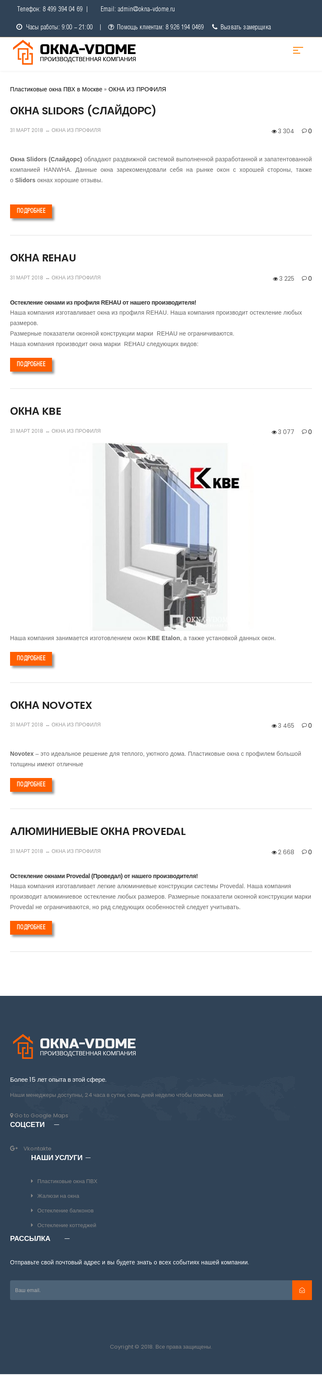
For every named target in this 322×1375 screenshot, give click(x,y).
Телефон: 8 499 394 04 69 (50, 10)
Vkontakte (37, 1149)
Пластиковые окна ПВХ (67, 1182)
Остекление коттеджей (66, 1226)
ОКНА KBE (35, 412)
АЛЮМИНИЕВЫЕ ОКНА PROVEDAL (98, 832)
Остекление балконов (65, 1211)
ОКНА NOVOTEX (51, 706)
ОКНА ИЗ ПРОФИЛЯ (76, 130)
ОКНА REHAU (43, 258)
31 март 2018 (26, 130)
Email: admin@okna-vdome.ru (138, 10)
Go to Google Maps (39, 1116)
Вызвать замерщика (241, 28)
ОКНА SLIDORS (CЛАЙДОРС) (83, 111)
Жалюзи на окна (58, 1197)
